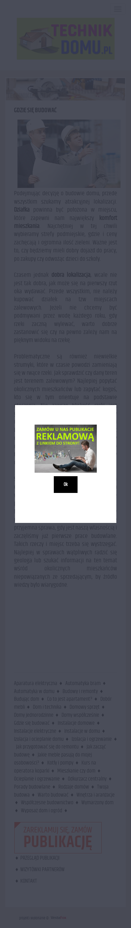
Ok (66, 484)
